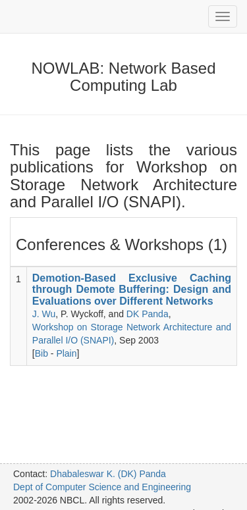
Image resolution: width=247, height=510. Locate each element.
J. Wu (44, 314)
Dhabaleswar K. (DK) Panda (108, 474)
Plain (66, 353)
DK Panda (147, 314)
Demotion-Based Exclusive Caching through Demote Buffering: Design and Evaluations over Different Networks (131, 289)
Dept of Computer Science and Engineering (102, 487)
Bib (41, 353)
